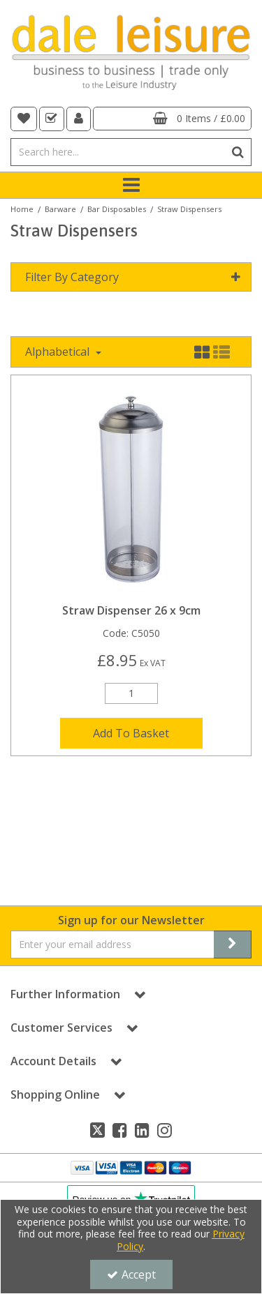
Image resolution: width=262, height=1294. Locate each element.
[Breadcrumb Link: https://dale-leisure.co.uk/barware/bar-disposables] (116, 208)
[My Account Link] (78, 119)
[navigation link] (23, 119)
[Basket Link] (172, 118)
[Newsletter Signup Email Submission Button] (233, 944)
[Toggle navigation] (131, 185)
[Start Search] (238, 152)
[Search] (117, 152)
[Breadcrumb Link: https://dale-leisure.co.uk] (22, 208)
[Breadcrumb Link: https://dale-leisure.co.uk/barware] (60, 208)
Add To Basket (131, 733)
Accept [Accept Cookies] (131, 1274)
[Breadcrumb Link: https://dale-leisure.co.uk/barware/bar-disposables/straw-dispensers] (189, 208)
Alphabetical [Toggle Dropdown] (58, 352)
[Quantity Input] (131, 693)
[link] (97, 1130)
